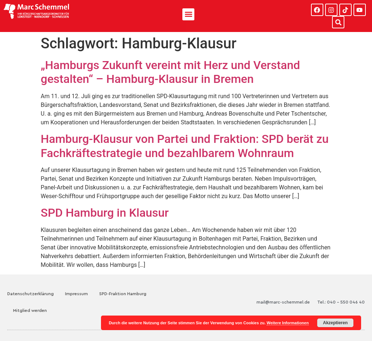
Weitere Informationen (288, 323)
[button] (188, 14)
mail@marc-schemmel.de (283, 302)
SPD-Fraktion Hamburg (122, 294)
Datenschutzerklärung (30, 294)
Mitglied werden (30, 310)
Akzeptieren (335, 322)
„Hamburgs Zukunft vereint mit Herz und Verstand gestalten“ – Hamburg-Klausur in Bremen (170, 72)
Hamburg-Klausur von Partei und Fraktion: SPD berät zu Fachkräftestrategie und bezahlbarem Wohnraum (185, 146)
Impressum (76, 294)
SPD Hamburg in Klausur (105, 213)
